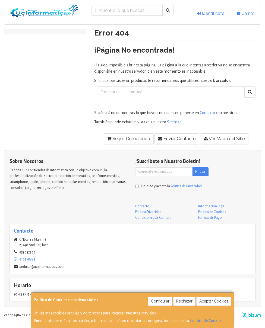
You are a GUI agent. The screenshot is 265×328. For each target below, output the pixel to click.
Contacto (207, 113)
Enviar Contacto (177, 138)
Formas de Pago (210, 218)
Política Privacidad (148, 212)
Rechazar (184, 301)
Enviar (200, 171)
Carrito (245, 13)
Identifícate (210, 13)
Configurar (160, 301)
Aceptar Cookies (213, 301)
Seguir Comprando (128, 138)
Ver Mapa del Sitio (224, 138)
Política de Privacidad (186, 186)
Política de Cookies (206, 321)
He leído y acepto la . (172, 186)
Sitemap (174, 122)
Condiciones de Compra (153, 218)
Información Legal (211, 206)
